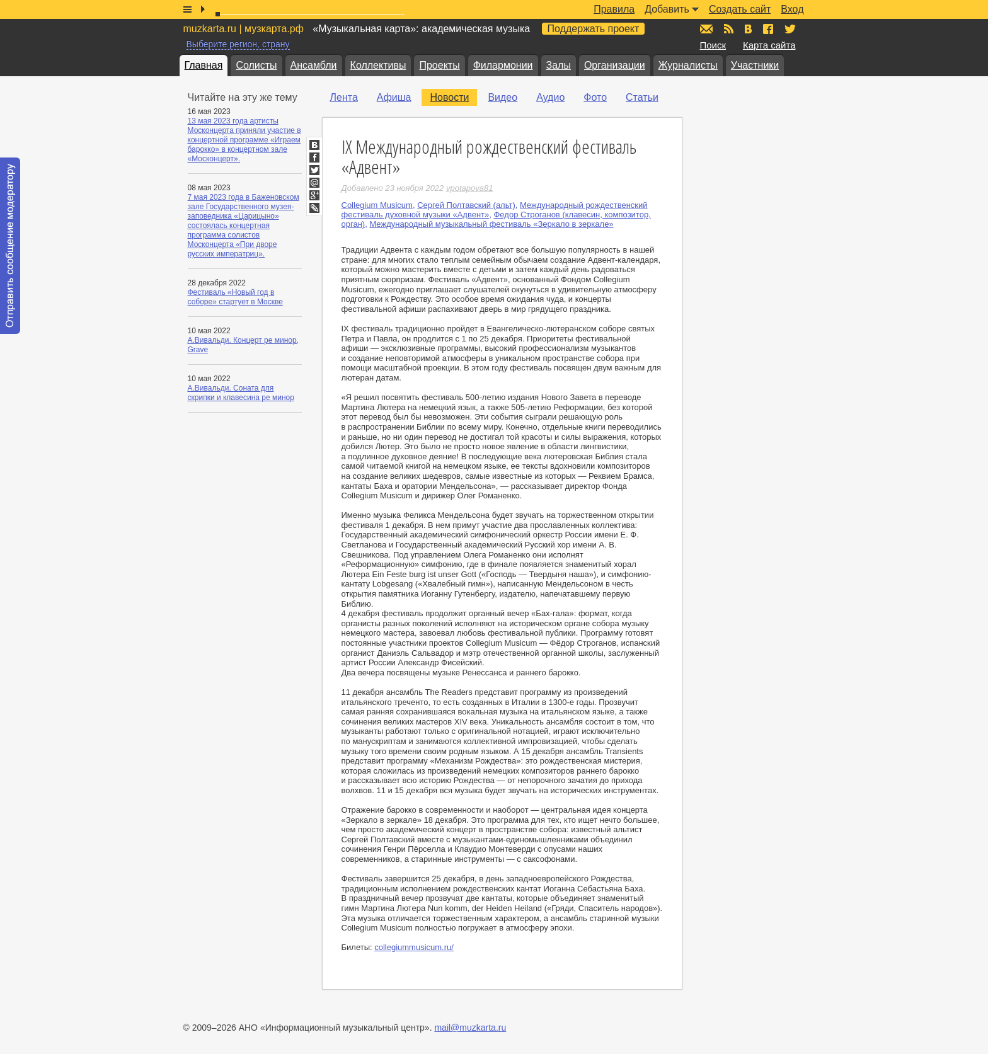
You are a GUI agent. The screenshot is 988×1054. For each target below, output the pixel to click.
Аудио (550, 97)
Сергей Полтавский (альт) (466, 205)
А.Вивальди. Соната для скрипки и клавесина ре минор (241, 393)
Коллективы (378, 65)
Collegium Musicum (377, 205)
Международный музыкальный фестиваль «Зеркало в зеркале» (491, 224)
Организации (614, 65)
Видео (502, 97)
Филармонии (503, 65)
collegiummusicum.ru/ (414, 947)
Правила (614, 9)
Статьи (642, 97)
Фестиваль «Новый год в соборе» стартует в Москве (235, 297)
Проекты (439, 65)
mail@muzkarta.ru (470, 1027)
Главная (204, 65)
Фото (595, 97)
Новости (449, 97)
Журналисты (688, 65)
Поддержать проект (594, 28)
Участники (755, 65)
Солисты (256, 65)
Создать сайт (740, 9)
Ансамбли (313, 65)
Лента (344, 97)
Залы (558, 65)
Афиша (394, 97)
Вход (792, 9)
